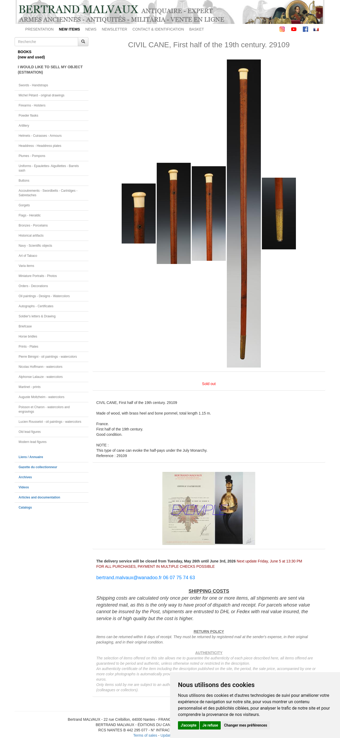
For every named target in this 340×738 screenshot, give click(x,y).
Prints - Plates (28, 346)
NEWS (90, 29)
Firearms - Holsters (32, 105)
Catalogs (25, 507)
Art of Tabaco (28, 256)
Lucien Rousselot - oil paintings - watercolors (50, 422)
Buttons (24, 180)
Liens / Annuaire (31, 457)
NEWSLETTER (114, 29)
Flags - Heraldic (30, 215)
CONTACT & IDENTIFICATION (158, 29)
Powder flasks (28, 115)
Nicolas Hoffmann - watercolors (40, 367)
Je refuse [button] (210, 725)
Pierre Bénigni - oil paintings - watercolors (48, 357)
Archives (25, 477)
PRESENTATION (39, 29)
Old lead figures (30, 432)
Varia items (26, 266)
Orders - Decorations (33, 286)
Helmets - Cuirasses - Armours (40, 136)
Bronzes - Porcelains (33, 225)
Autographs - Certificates (36, 306)
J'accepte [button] (189, 725)
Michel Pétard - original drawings (42, 95)
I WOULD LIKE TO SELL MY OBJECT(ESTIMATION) (50, 69)
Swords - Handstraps (33, 85)
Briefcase (25, 326)
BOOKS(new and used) (31, 54)
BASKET (196, 29)
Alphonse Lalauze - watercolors (41, 377)
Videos (24, 487)
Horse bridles (28, 336)
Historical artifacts (31, 235)
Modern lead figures (32, 442)
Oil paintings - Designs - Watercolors (44, 296)
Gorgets (24, 205)
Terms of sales (145, 735)
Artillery (24, 125)
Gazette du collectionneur (38, 467)
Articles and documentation (39, 497)
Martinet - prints (30, 387)
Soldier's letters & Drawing (37, 316)
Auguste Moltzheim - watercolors (41, 397)
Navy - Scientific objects (35, 246)
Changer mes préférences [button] (245, 725)
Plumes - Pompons (32, 156)
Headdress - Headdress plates (40, 146)
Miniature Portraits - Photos (38, 276)
